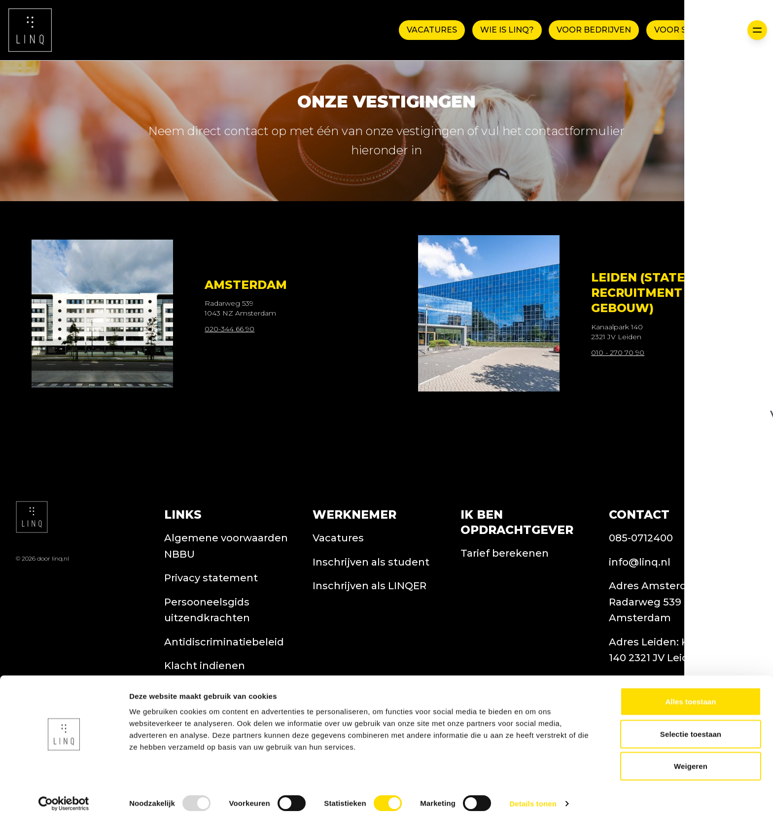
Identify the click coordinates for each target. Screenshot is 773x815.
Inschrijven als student (371, 600)
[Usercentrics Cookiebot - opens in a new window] (64, 795)
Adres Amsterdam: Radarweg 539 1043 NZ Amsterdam (666, 640)
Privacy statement (211, 616)
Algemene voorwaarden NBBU (226, 584)
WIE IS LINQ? (505, 30)
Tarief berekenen (504, 592)
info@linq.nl (639, 600)
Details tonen (532, 795)
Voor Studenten (694, 30)
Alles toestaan (690, 693)
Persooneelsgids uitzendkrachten (207, 649)
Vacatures (430, 30)
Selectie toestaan (690, 726)
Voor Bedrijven (593, 30)
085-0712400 (641, 576)
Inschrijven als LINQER (369, 624)
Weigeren (690, 758)
